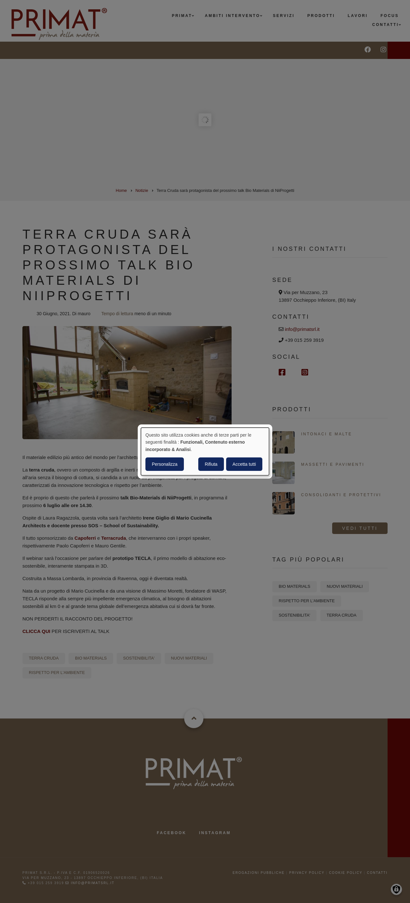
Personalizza (164, 464)
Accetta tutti (244, 464)
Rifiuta (211, 464)
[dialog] (205, 452)
